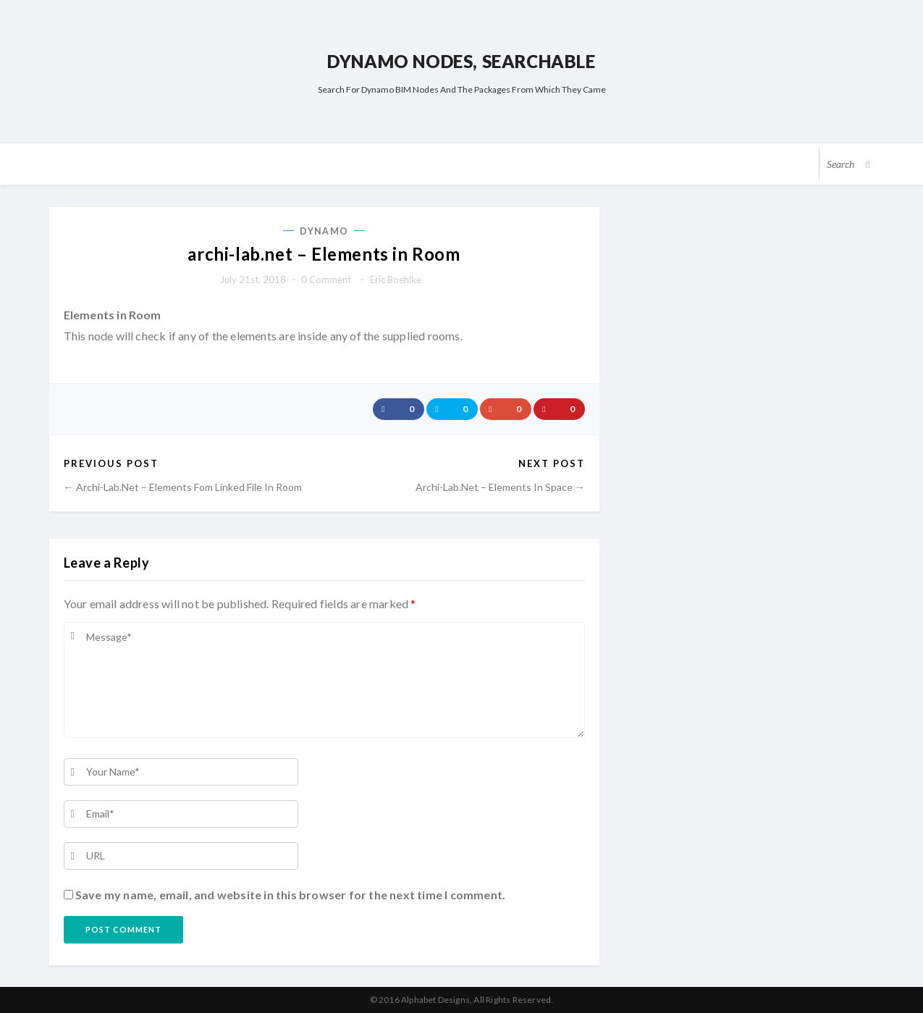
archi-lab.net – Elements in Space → (500, 487)
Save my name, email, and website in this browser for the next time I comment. (290, 894)
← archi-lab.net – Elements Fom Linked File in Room (183, 487)
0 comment (326, 279)
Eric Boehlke (395, 279)
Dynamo (324, 231)
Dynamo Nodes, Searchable (461, 61)
